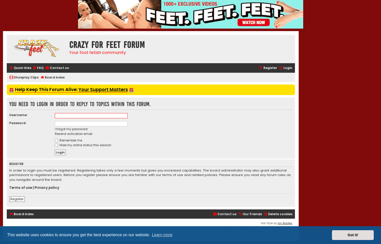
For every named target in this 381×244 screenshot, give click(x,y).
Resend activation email (73, 134)
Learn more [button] (162, 235)
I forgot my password (71, 129)
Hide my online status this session (83, 145)
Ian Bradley (285, 223)
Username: (18, 115)
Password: (17, 123)
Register (17, 199)
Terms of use (20, 188)
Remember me (68, 140)
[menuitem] (38, 68)
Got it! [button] (353, 235)
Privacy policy (47, 188)
